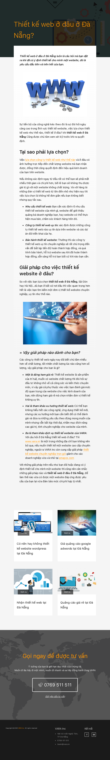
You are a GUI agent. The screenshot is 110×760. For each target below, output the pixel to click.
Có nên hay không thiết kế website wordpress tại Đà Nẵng (33, 548)
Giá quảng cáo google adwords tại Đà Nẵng (75, 546)
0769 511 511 (58, 685)
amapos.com (66, 457)
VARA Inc (60, 728)
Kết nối (88, 728)
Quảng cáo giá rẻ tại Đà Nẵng (76, 605)
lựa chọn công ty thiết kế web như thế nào (50, 159)
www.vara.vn (32, 441)
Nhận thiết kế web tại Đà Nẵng (31, 605)
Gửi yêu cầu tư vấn (55, 696)
